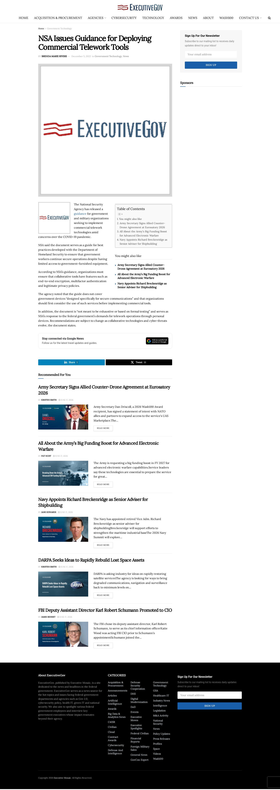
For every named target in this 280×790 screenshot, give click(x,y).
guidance (80, 213)
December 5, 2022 (81, 56)
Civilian (112, 727)
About (208, 18)
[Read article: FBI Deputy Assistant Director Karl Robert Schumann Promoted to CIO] (63, 634)
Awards (176, 18)
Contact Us (249, 18)
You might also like (130, 219)
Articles (112, 696)
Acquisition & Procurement (58, 18)
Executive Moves (136, 719)
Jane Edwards (48, 513)
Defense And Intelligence (115, 752)
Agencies (95, 18)
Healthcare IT (161, 696)
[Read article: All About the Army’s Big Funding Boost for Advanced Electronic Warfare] (63, 473)
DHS (133, 694)
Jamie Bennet (48, 617)
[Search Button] (269, 18)
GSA (155, 691)
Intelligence (160, 706)
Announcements (117, 691)
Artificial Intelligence (115, 703)
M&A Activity (160, 716)
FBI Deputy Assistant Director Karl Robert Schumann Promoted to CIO (105, 611)
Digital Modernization (139, 701)
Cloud (111, 732)
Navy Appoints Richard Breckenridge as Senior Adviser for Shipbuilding (143, 241)
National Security (158, 723)
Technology (153, 18)
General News (139, 755)
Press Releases (161, 739)
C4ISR (111, 722)
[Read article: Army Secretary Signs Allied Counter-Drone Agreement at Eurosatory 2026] (63, 417)
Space (156, 749)
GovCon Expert (139, 760)
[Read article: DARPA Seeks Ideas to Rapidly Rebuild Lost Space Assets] (63, 584)
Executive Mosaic (62, 778)
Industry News (161, 701)
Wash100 (226, 18)
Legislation (159, 711)
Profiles (157, 744)
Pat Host (46, 456)
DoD (133, 707)
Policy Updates (161, 734)
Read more (105, 428)
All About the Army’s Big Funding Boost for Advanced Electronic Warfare (143, 233)
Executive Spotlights (136, 727)
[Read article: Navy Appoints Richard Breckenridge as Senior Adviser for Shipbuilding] (63, 530)
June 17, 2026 (66, 400)
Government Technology (59, 28)
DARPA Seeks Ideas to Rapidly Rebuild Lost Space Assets (91, 561)
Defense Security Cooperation (138, 686)
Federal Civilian (140, 734)
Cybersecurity (124, 18)
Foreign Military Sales (140, 749)
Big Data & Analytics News (116, 716)
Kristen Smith (49, 400)
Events (134, 712)
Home (23, 18)
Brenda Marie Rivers (54, 56)
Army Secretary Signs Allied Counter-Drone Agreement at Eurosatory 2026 (142, 225)
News (192, 18)
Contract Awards (113, 739)
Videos (157, 754)
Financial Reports (136, 741)
